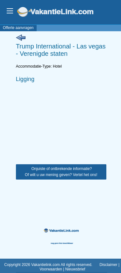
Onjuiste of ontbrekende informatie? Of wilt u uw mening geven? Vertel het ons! (61, 171)
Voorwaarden (50, 269)
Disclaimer (108, 264)
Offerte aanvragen (18, 28)
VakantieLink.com (59, 12)
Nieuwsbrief (75, 269)
